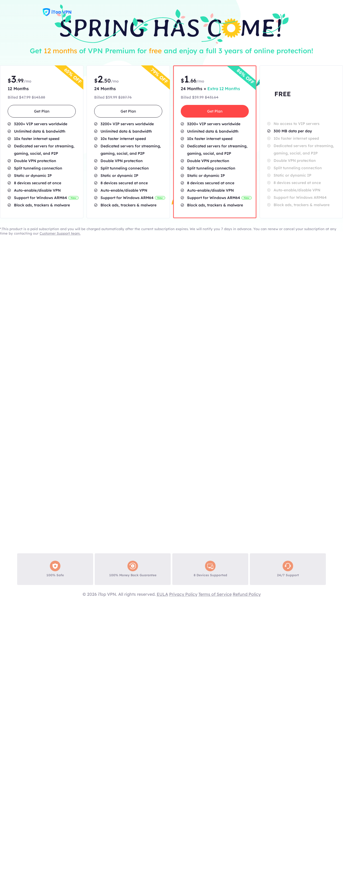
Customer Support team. (60, 233)
